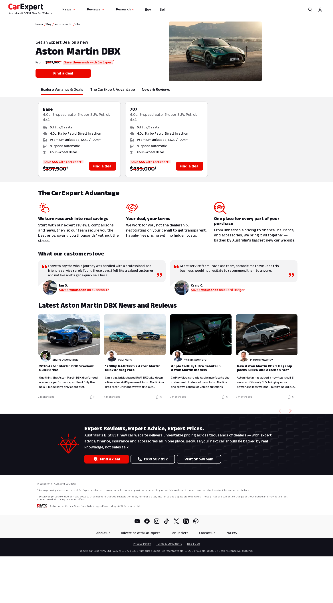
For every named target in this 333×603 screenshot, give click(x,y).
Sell (163, 9)
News (68, 9)
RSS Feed (193, 543)
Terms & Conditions (169, 543)
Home (39, 24)
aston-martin (63, 24)
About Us (103, 533)
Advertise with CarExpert (140, 533)
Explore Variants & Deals (62, 89)
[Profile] (320, 9)
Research (125, 9)
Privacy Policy (142, 543)
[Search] (310, 9)
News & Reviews (156, 89)
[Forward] (291, 411)
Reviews (96, 9)
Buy (148, 9)
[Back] (278, 411)
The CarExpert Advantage (112, 89)
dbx (78, 24)
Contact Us (207, 533)
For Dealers (179, 533)
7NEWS (231, 533)
